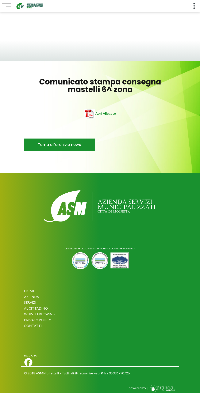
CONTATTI (33, 326)
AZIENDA (31, 297)
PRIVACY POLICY (37, 320)
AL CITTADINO (36, 308)
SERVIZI (30, 302)
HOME (29, 291)
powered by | (152, 388)
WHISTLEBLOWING (39, 314)
